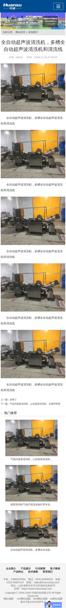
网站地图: (9, 598)
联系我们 (48, 571)
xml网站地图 (24, 598)
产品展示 (26, 568)
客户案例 (55, 568)
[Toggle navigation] (58, 6)
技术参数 (33, 571)
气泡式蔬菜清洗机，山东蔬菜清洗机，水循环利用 (35, 403)
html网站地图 (40, 598)
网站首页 (20, 32)
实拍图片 (33, 32)
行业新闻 (40, 568)
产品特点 (18, 571)
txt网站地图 (56, 598)
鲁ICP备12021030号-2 (33, 601)
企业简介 (11, 568)
